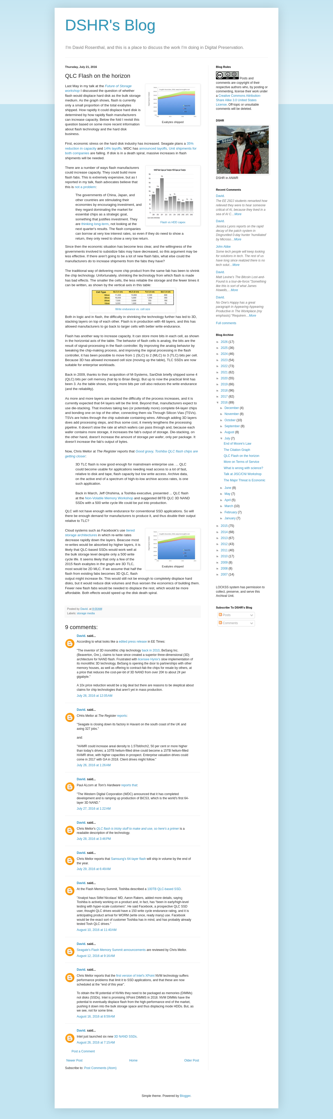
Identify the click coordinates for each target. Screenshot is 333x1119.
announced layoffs (153, 148)
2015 (225, 526)
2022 (225, 366)
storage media (86, 613)
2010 (225, 556)
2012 (225, 544)
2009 (225, 562)
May (228, 494)
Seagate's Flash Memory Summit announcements (111, 950)
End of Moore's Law (237, 443)
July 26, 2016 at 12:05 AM (94, 696)
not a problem (85, 187)
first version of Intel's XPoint (135, 975)
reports (122, 716)
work (255, 91)
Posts (224, 615)
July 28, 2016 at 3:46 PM (94, 839)
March (229, 506)
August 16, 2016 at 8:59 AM (96, 1016)
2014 (225, 532)
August (230, 432)
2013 (225, 538)
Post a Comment (83, 1051)
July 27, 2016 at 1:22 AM (94, 808)
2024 (225, 354)
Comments (228, 623)
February (231, 512)
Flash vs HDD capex (172, 222)
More (237, 214)
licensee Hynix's (149, 659)
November (232, 414)
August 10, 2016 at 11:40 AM (97, 930)
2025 (225, 348)
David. (81, 636)
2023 (225, 360)
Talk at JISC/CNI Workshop (242, 474)
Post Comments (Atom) (100, 1068)
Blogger (185, 1096)
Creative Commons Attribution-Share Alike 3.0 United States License (238, 100)
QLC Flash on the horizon (241, 456)
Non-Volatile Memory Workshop (109, 498)
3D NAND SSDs (125, 1036)
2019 (225, 384)
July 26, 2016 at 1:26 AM (94, 765)
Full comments (226, 323)
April (228, 500)
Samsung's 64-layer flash (128, 859)
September (233, 426)
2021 (225, 372)
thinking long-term (95, 224)
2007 (225, 574)
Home (133, 1060)
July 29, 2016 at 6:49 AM (94, 869)
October (230, 420)
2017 (225, 396)
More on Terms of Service (241, 462)
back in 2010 (150, 650)
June (228, 488)
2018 (225, 390)
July (228, 438)
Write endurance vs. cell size (132, 309)
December (232, 408)
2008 (225, 568)
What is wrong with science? (243, 468)
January (230, 518)
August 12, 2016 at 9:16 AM (96, 956)
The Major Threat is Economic (244, 480)
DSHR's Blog (110, 25)
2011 (225, 550)
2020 (225, 378)
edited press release (133, 641)
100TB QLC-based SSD (164, 889)
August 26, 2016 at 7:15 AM (96, 1042)
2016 (225, 402)
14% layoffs (113, 148)
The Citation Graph (237, 450)
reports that (129, 785)
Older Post (191, 1060)
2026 (225, 342)
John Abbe (223, 246)
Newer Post (74, 1060)
